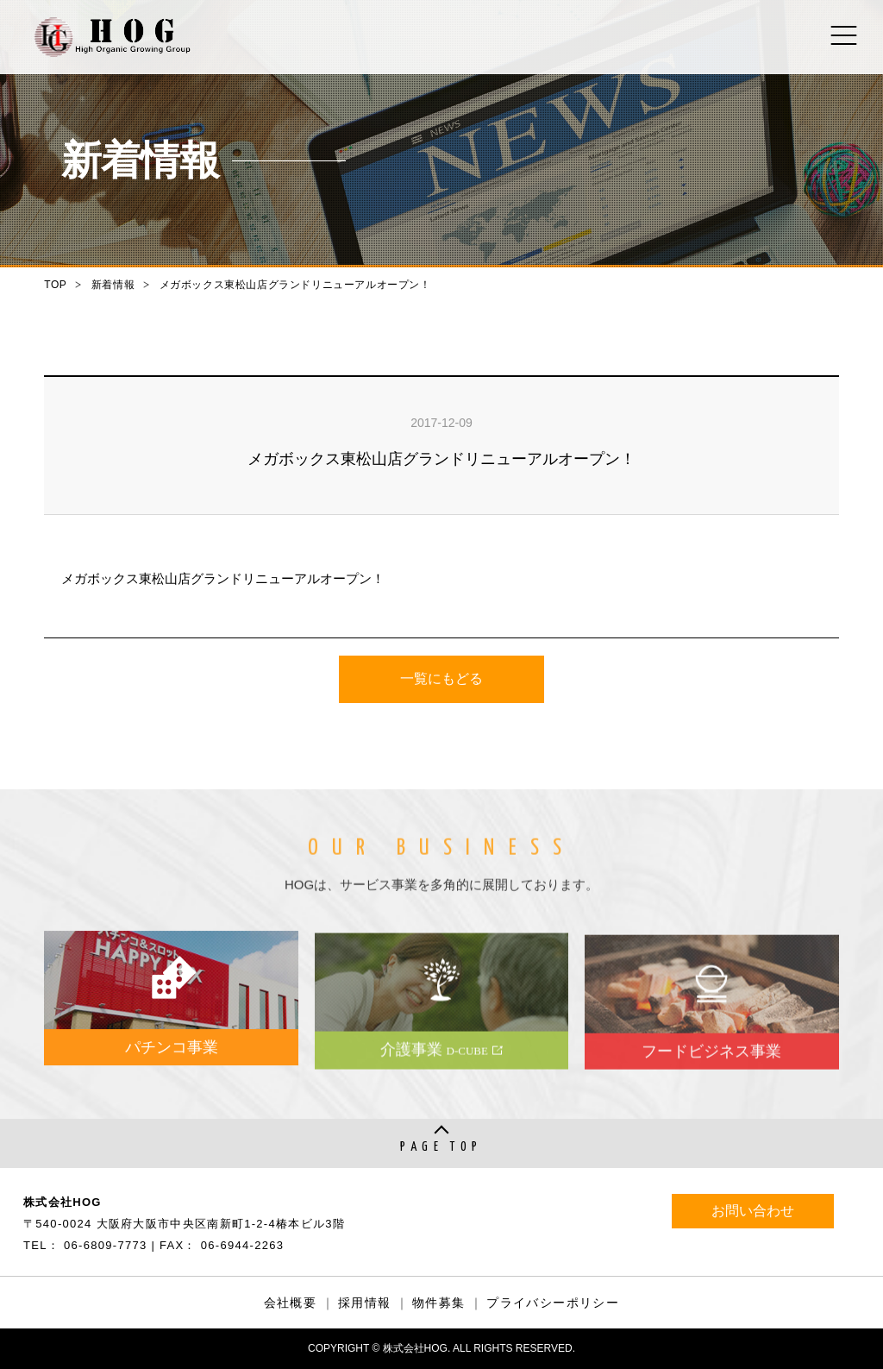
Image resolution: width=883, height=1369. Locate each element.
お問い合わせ (752, 1210)
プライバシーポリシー (552, 1302)
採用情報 (364, 1302)
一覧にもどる (441, 679)
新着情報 (113, 285)
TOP (55, 285)
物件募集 (439, 1302)
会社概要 (290, 1302)
